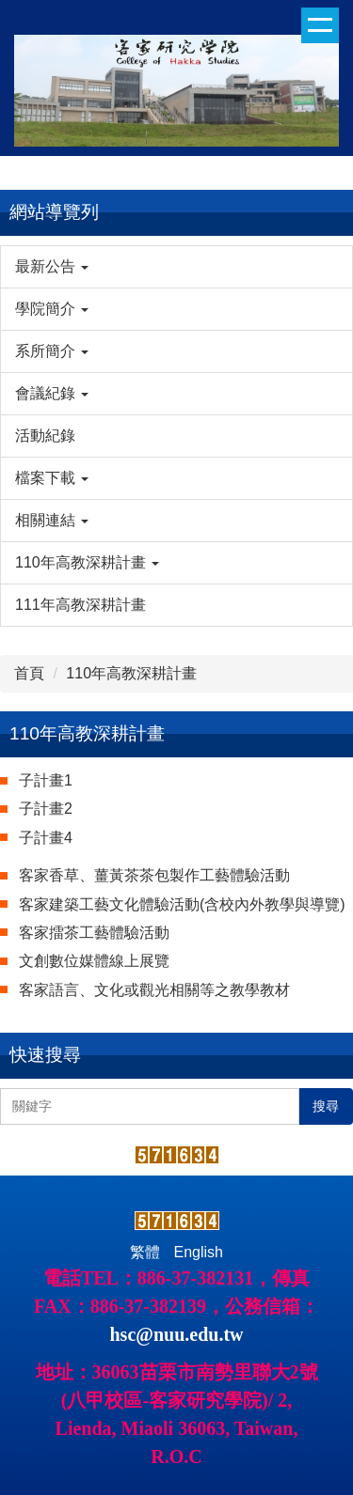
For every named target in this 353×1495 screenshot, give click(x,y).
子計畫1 (45, 780)
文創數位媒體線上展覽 (94, 961)
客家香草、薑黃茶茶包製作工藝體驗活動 (154, 875)
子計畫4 (45, 838)
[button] (176, 267)
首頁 (29, 673)
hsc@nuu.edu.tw (177, 1334)
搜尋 (326, 1105)
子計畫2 (45, 809)
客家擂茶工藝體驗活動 (94, 933)
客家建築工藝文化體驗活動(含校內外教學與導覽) (182, 904)
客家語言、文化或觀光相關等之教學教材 (154, 990)
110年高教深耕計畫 (131, 673)
